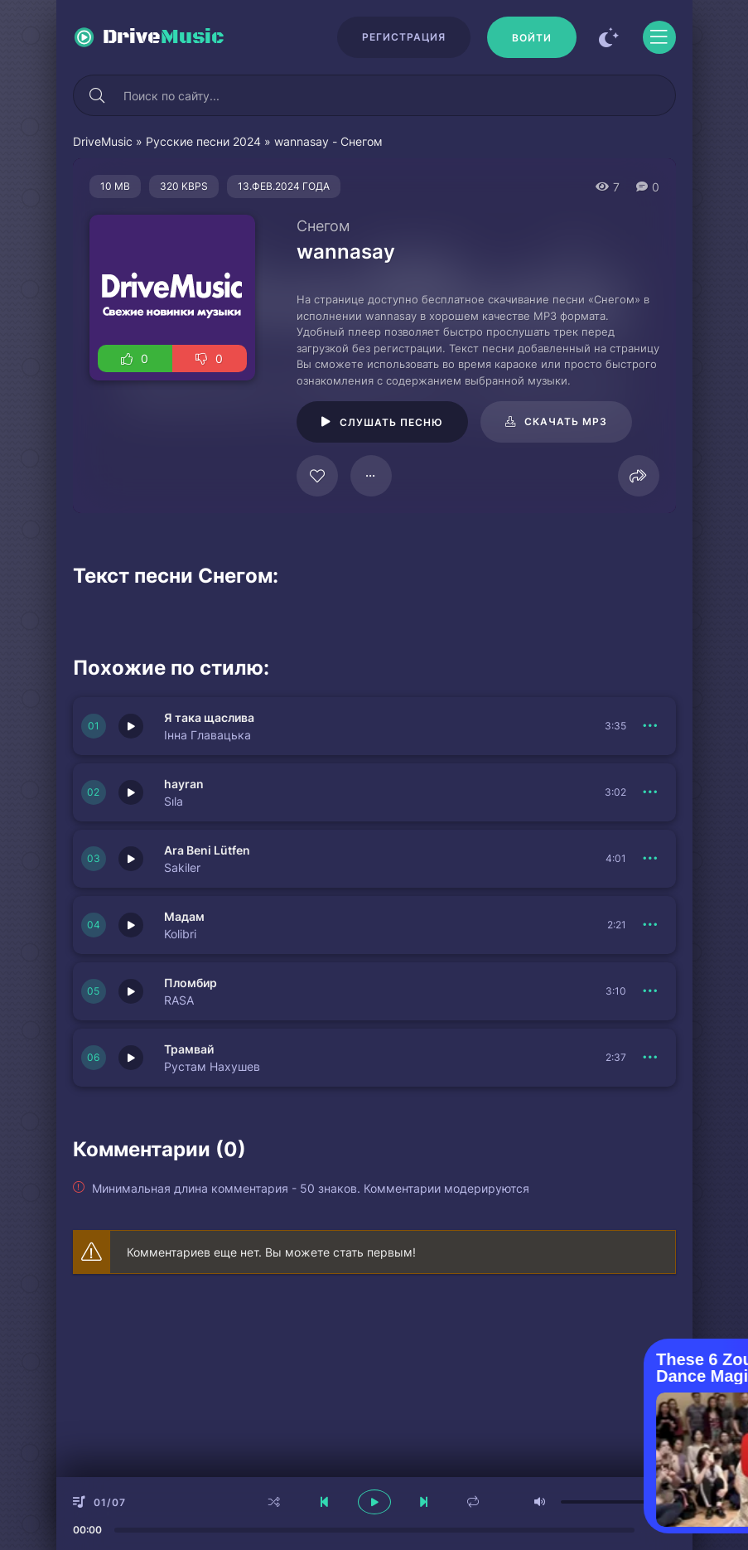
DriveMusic (103, 141)
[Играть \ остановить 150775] (130, 925)
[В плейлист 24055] (371, 475)
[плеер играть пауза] (374, 1501)
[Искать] (98, 95)
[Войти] (532, 37)
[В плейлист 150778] (651, 726)
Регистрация (404, 37)
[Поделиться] (638, 475)
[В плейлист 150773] (651, 1057)
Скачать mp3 (565, 421)
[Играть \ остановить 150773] (130, 1057)
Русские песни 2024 (203, 141)
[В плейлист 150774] (651, 991)
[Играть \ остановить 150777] (130, 792)
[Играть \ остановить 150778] (130, 726)
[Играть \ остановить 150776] (130, 858)
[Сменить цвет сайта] (609, 37)
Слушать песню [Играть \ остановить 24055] (391, 422)
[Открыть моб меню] (659, 37)
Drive (163, 37)
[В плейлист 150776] (651, 858)
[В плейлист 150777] (651, 792)
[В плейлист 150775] (651, 925)
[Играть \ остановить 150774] (130, 991)
